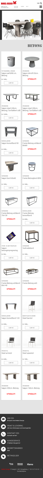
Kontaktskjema (21, 471)
